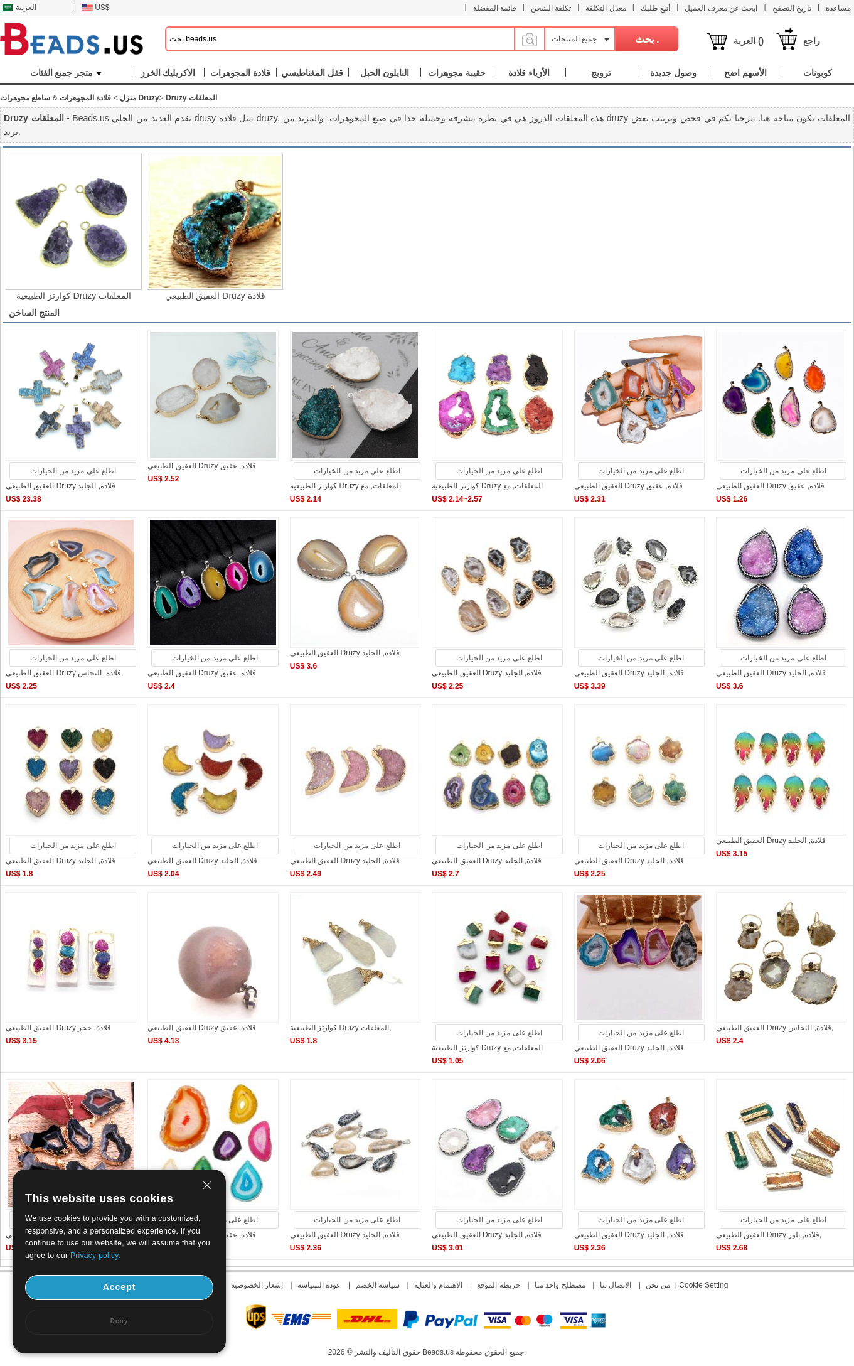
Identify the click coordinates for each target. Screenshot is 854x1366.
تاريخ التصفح (791, 8)
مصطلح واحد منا (560, 1285)
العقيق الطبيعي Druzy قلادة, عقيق (201, 465)
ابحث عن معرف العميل (721, 8)
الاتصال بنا (615, 1285)
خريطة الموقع (498, 1285)
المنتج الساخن (34, 313)
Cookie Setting (703, 1285)
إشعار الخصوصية (257, 1285)
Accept (119, 1287)
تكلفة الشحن (551, 8)
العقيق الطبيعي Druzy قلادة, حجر (58, 1027)
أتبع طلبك (655, 8)
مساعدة (838, 8)
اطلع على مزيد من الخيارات (73, 470)
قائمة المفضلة (494, 8)
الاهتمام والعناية (438, 1285)
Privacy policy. (95, 1255)
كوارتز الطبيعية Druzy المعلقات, (341, 1027)
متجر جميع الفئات (66, 73)
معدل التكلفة (605, 8)
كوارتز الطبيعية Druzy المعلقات (73, 296)
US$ (95, 7)
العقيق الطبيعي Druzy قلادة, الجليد (60, 485)
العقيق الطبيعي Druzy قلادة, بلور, (768, 1234)
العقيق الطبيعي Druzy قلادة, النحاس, (64, 673)
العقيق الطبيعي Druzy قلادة (215, 296)
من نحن (658, 1285)
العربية (19, 7)
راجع (811, 41)
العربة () (749, 41)
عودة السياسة (319, 1285)
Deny (119, 1321)
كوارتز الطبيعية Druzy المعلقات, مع (345, 485)
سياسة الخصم (378, 1285)
